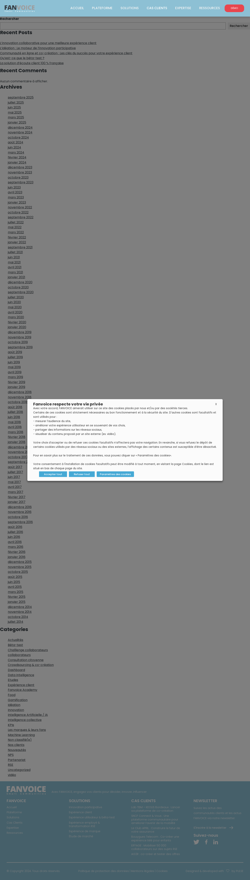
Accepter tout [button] (53, 474)
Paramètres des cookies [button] (115, 474)
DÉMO (234, 8)
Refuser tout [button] (82, 474)
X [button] (216, 404)
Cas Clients (158, 8)
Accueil (80, 8)
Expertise (184, 8)
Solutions (131, 8)
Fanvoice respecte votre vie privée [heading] (68, 404)
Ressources (210, 8)
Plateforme (104, 8)
